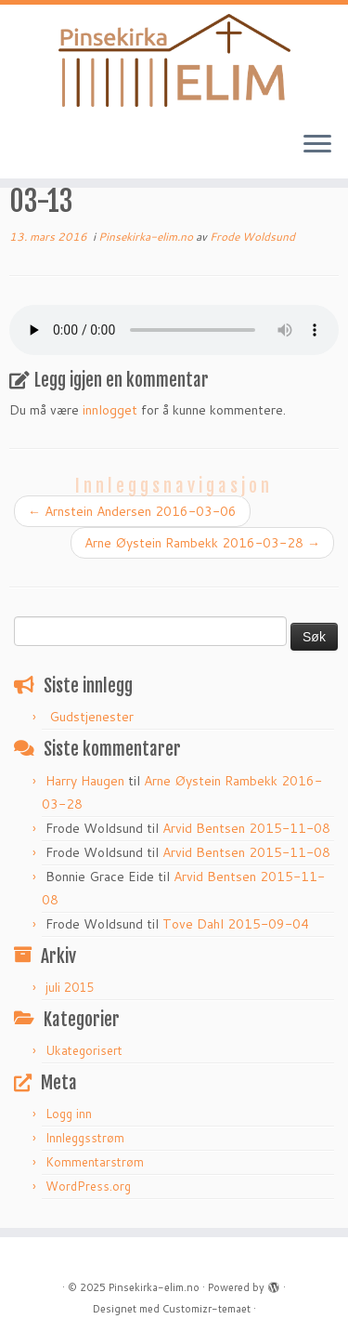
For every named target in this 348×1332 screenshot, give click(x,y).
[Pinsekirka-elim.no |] (174, 60)
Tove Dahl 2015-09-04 (235, 924)
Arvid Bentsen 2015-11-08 (246, 828)
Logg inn (68, 1113)
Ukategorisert (83, 1050)
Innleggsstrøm (84, 1137)
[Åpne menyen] (317, 145)
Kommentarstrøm (94, 1162)
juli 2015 (69, 987)
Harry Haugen (84, 781)
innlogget (110, 410)
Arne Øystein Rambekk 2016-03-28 (202, 543)
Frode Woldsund (252, 236)
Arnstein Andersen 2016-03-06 (132, 511)
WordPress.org (88, 1186)
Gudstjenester (91, 716)
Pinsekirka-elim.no (147, 236)
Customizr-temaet (206, 1308)
